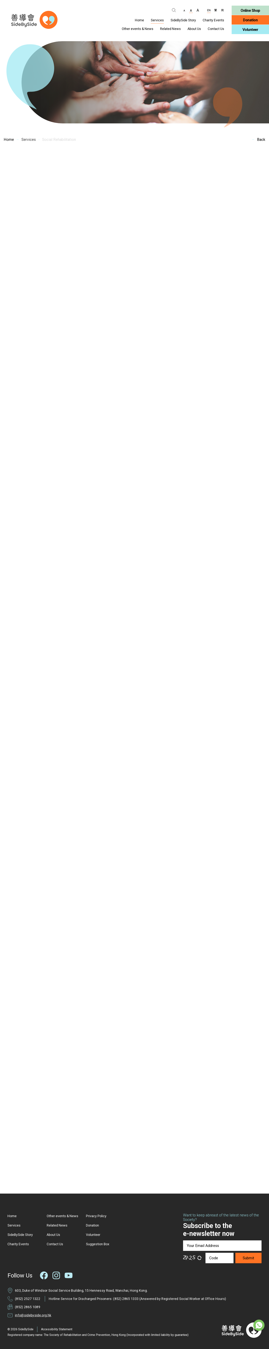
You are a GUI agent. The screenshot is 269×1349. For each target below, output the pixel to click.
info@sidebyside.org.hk (33, 1315)
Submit (248, 1258)
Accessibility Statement (56, 1329)
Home (8, 139)
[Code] (219, 1258)
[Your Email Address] (222, 1245)
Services (27, 139)
